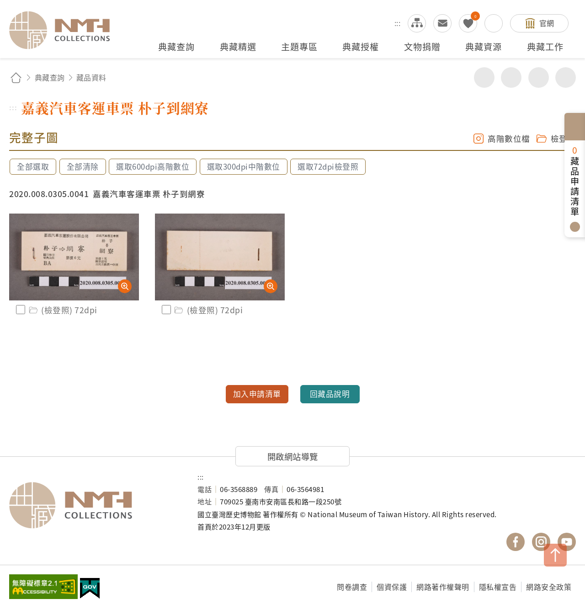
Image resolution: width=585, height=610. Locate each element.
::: (397, 23)
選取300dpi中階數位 (243, 166)
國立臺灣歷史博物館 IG (541, 542)
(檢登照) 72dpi (62, 310)
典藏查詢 (50, 77)
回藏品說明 (330, 393)
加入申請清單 (257, 393)
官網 (546, 22)
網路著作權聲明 (442, 587)
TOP (555, 555)
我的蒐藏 (468, 23)
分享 (484, 77)
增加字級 (538, 77)
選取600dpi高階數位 (152, 166)
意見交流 (442, 23)
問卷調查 (352, 587)
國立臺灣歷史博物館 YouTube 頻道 (567, 542)
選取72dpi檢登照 (328, 166)
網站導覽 (417, 23)
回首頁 (16, 77)
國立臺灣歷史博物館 (94, 505)
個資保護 (392, 587)
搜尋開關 (493, 23)
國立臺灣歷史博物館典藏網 (65, 30)
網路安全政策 (548, 587)
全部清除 (83, 166)
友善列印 (511, 77)
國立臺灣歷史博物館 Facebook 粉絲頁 (515, 542)
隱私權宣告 (498, 587)
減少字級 (565, 77)
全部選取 (33, 166)
